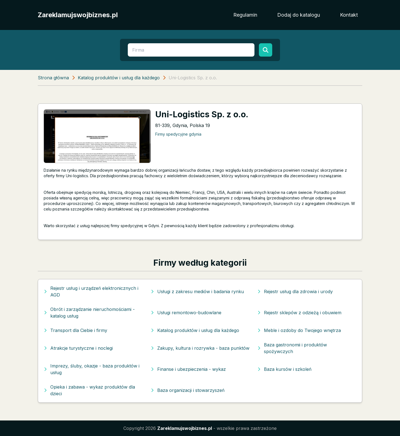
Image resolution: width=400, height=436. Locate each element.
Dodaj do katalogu (298, 15)
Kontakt (349, 15)
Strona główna (53, 77)
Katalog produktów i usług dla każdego (119, 77)
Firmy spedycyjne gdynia (178, 134)
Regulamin (245, 15)
